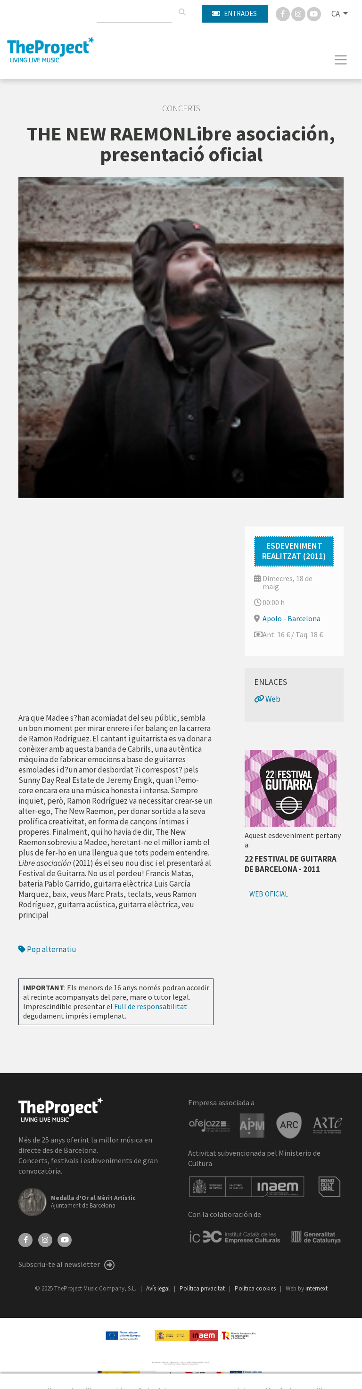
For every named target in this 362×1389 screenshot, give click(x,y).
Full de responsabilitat (150, 1006)
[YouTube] (65, 1239)
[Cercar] (181, 12)
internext (316, 1288)
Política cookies (256, 1288)
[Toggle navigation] (341, 60)
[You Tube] (314, 13)
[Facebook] (283, 13)
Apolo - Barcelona (292, 618)
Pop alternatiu (47, 949)
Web (267, 699)
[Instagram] (299, 13)
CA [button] (336, 13)
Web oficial (268, 893)
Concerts (181, 108)
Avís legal (158, 1288)
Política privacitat (203, 1288)
